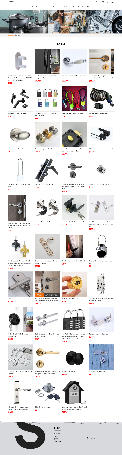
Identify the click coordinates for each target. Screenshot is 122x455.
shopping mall (46, 7)
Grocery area (57, 7)
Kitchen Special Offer (83, 7)
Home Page (35, 7)
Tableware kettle (69, 7)
